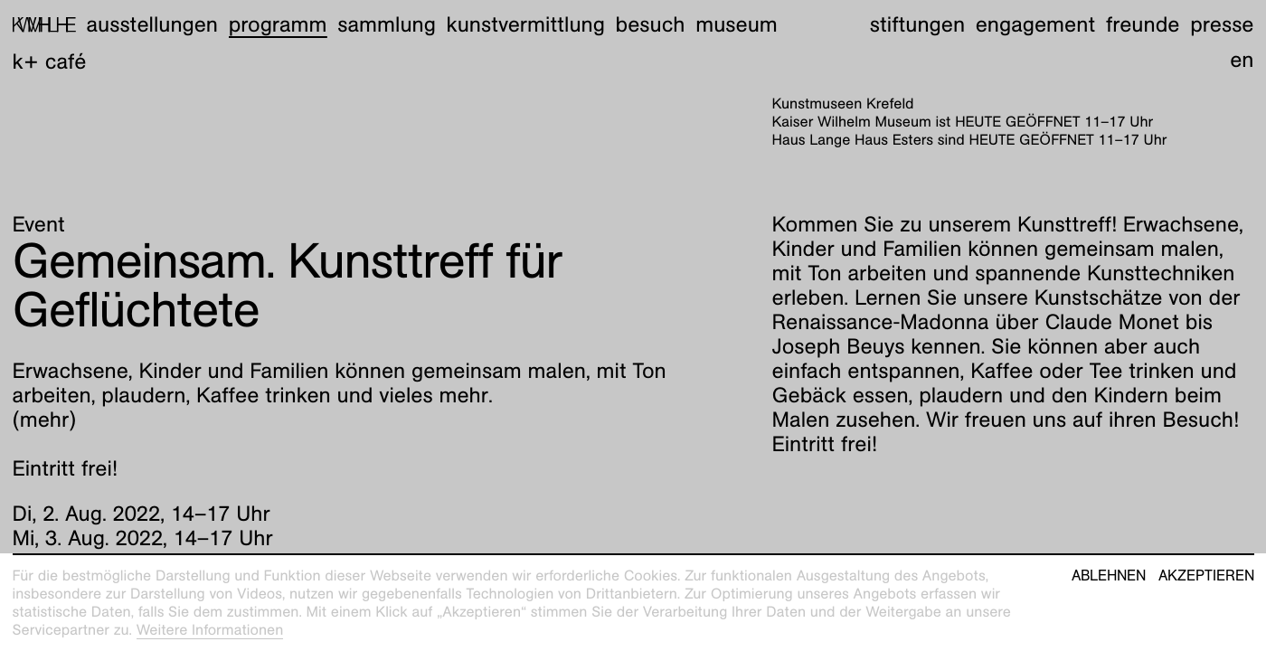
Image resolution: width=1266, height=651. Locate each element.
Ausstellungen (152, 24)
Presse (1221, 24)
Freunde (1143, 24)
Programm (278, 24)
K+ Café (50, 61)
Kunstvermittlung (526, 24)
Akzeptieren (1206, 576)
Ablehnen (1109, 576)
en (1241, 59)
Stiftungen (917, 24)
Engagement (1035, 24)
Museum (736, 24)
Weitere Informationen (210, 629)
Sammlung (386, 24)
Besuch (650, 24)
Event (39, 224)
